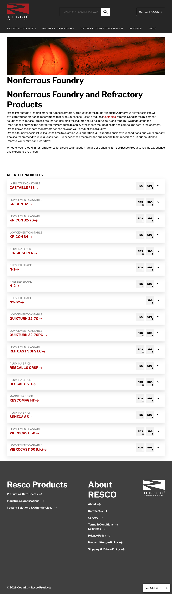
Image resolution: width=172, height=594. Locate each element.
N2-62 (17, 302)
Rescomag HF (24, 400)
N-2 (15, 286)
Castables (109, 116)
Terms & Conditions (103, 524)
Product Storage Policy (105, 542)
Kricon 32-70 (24, 220)
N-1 (14, 269)
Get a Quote (157, 588)
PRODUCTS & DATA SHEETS (21, 28)
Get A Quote (150, 12)
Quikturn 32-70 (26, 319)
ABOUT (152, 28)
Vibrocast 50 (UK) (28, 449)
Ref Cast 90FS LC (28, 351)
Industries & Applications (25, 501)
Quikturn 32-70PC (28, 335)
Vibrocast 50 (24, 433)
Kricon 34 (21, 237)
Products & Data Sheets (25, 494)
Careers (95, 517)
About (94, 504)
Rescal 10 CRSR (26, 368)
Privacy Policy (99, 535)
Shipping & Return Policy (106, 549)
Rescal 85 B (23, 384)
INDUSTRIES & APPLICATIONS (58, 28)
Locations (97, 528)
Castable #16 (24, 188)
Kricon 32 (21, 204)
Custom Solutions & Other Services (32, 507)
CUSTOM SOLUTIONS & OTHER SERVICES (101, 28)
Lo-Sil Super (23, 253)
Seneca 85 (21, 417)
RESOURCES (136, 28)
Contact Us (98, 511)
